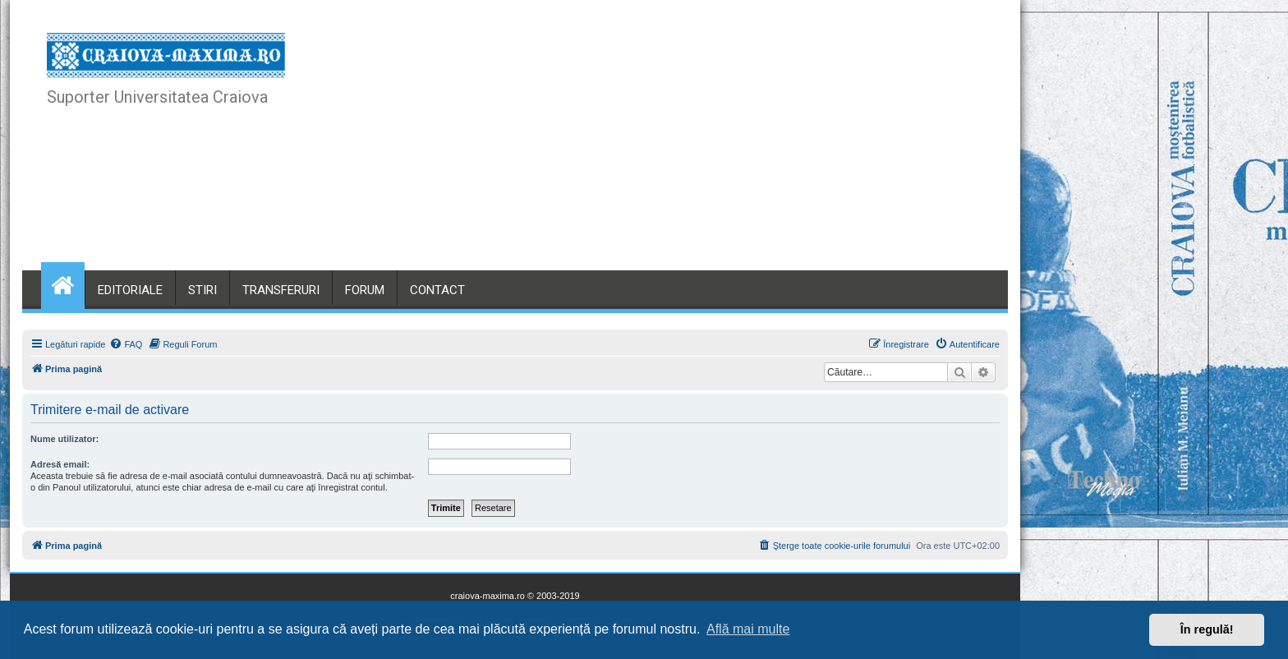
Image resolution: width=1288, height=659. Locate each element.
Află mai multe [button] (747, 629)
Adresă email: (60, 464)
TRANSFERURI (281, 290)
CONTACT (437, 290)
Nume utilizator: (64, 439)
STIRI (202, 290)
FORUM (364, 290)
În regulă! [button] (1207, 629)
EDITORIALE (130, 290)
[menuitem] (125, 344)
